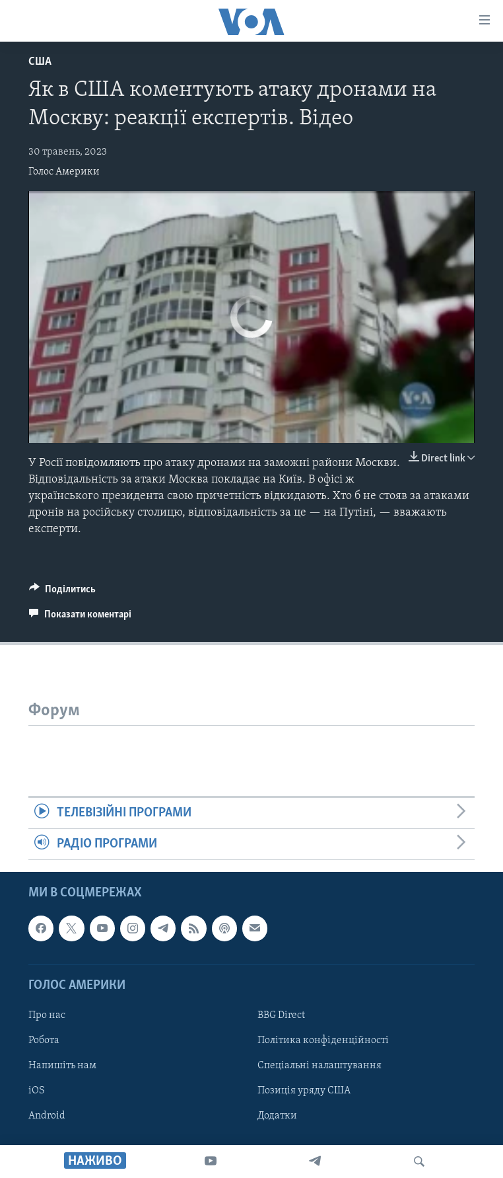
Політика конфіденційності (323, 1040)
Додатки (277, 1116)
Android (46, 1116)
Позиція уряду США (304, 1090)
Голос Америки (64, 172)
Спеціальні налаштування (319, 1065)
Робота (43, 1040)
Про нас (46, 1015)
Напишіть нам (62, 1065)
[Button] (62, 592)
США (39, 62)
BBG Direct (281, 1015)
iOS (36, 1090)
